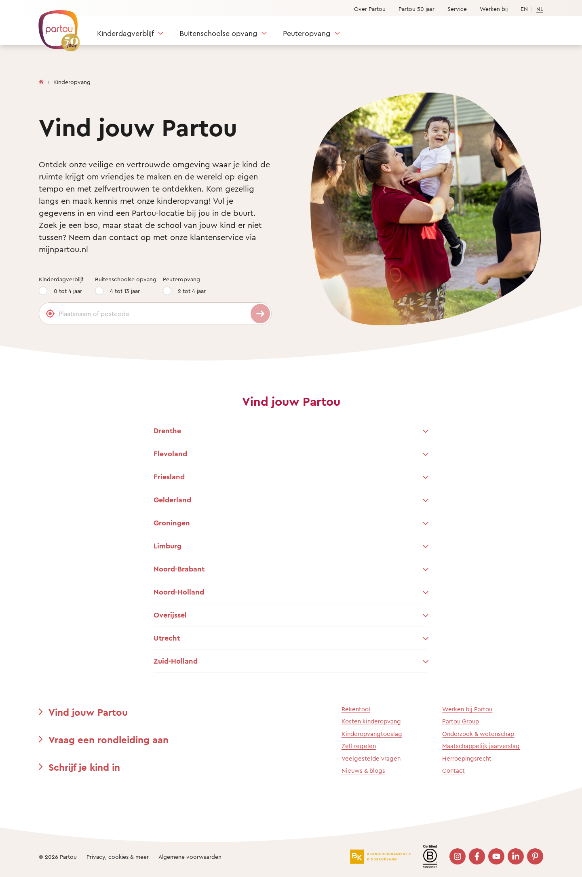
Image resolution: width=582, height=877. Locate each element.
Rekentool (356, 709)
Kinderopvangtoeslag (372, 734)
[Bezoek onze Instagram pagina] (457, 856)
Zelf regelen (359, 746)
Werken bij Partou (467, 709)
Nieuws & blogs (363, 770)
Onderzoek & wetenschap (478, 734)
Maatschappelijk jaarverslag (481, 746)
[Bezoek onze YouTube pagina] (496, 856)
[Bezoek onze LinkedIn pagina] (516, 856)
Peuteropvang (306, 33)
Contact (453, 770)
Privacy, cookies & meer (117, 856)
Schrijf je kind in (84, 767)
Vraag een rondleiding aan (108, 740)
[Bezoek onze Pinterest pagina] (535, 856)
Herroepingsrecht (466, 758)
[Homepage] (41, 80)
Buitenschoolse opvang (218, 33)
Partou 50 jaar (416, 8)
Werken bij (494, 8)
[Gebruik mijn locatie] (50, 313)
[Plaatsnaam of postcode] (155, 313)
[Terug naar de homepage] (55, 26)
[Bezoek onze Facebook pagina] (477, 856)
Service (457, 8)
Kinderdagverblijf (125, 33)
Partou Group (460, 721)
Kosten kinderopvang (371, 721)
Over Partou (370, 8)
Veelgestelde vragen (371, 758)
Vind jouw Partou (88, 712)
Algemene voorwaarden (189, 856)
